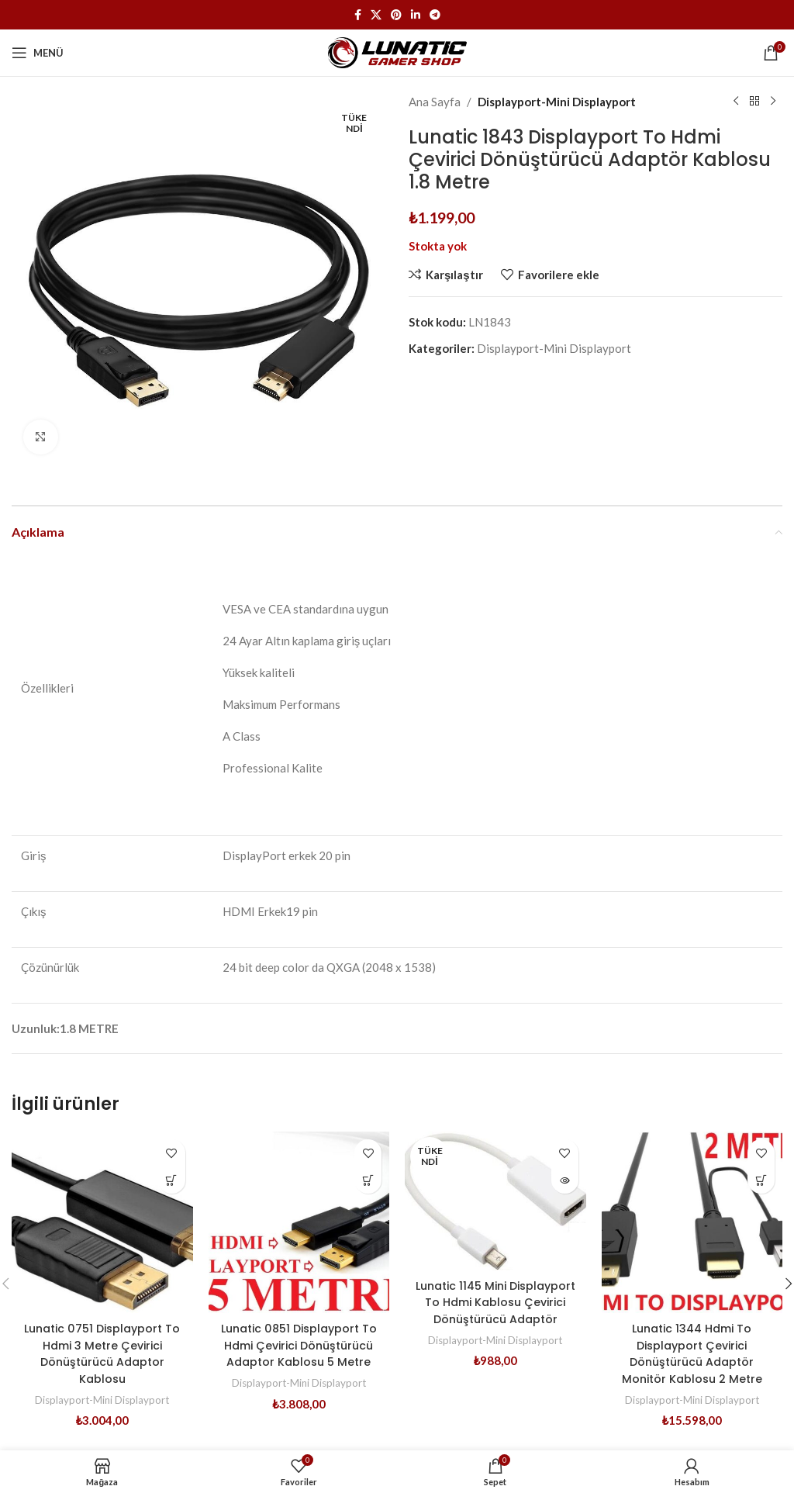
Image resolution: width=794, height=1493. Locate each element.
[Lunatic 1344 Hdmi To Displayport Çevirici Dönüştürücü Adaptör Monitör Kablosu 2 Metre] (692, 1222)
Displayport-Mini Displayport (557, 102)
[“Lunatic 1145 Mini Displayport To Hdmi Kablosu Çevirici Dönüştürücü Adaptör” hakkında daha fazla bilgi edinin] (564, 1180)
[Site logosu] (397, 51)
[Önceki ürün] (736, 101)
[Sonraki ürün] (773, 101)
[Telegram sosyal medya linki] (435, 15)
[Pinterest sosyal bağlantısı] (396, 15)
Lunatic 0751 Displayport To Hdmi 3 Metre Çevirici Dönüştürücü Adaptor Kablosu (102, 1352)
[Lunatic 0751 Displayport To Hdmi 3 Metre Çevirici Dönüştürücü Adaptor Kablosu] (102, 1222)
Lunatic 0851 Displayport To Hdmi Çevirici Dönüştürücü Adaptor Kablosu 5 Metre (298, 1352)
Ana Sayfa (435, 102)
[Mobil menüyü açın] (37, 52)
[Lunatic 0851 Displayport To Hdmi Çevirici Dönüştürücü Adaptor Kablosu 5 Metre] (299, 1222)
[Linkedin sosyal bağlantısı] (415, 15)
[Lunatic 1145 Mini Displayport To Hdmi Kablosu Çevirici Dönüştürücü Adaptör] (495, 1201)
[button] (171, 1180)
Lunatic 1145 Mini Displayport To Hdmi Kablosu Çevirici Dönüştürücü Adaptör (495, 1310)
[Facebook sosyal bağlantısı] (358, 15)
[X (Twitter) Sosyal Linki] (376, 15)
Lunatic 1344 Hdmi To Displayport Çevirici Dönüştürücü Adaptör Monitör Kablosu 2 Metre (692, 1352)
